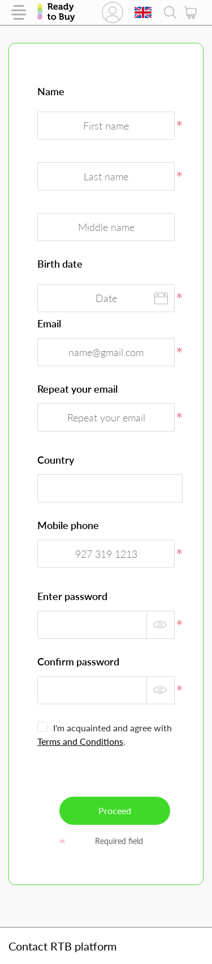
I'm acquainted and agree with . (104, 734)
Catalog (18, 12)
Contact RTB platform (62, 946)
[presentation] (123, 775)
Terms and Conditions (80, 741)
